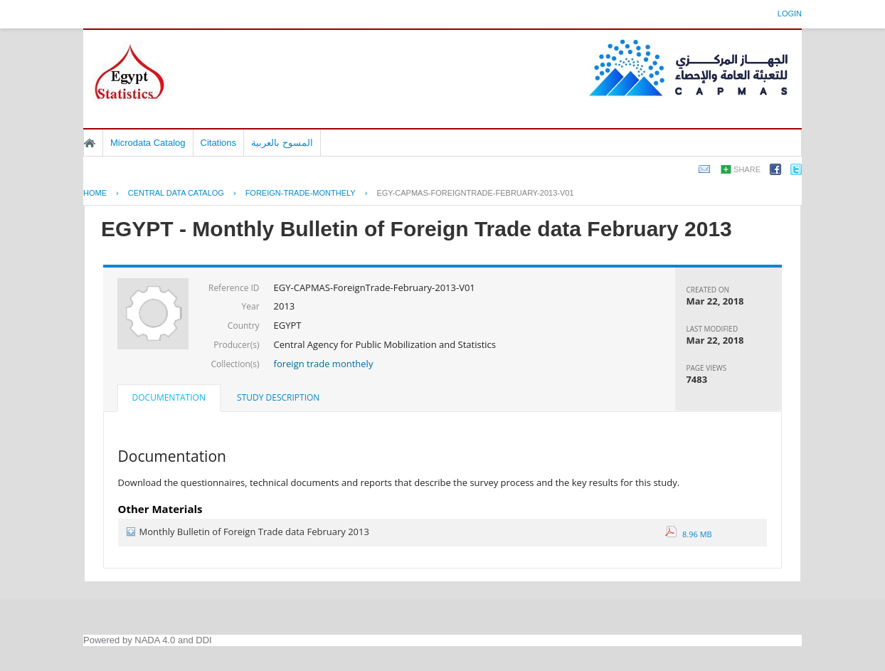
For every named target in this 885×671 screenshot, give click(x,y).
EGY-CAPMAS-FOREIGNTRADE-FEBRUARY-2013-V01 (474, 193)
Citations (219, 142)
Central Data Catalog (176, 193)
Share (747, 169)
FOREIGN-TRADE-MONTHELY (300, 193)
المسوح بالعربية (282, 142)
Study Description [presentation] (278, 397)
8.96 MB (688, 534)
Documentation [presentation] (169, 397)
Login (790, 13)
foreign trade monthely (323, 363)
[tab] (169, 399)
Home (89, 143)
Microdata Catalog (148, 142)
